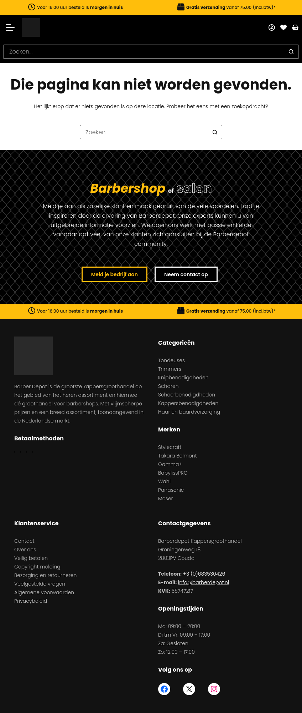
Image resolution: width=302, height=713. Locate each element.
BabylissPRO (173, 472)
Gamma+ (170, 464)
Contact (24, 541)
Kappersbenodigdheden (188, 403)
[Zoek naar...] (144, 52)
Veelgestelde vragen (39, 583)
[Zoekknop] (291, 52)
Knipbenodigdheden (183, 377)
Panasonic (171, 490)
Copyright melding (37, 566)
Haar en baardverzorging (189, 411)
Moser (165, 498)
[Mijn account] (272, 27)
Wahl (164, 481)
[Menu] (13, 27)
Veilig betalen (31, 558)
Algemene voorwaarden (44, 592)
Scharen (168, 386)
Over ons (25, 549)
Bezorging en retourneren (45, 575)
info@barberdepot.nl (203, 582)
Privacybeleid (30, 601)
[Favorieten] (283, 27)
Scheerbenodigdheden (186, 394)
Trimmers (169, 369)
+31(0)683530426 (204, 573)
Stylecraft (169, 447)
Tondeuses (171, 360)
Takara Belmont (177, 455)
